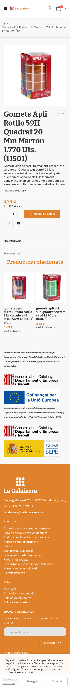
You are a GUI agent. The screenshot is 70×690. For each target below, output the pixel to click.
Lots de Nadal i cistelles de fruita (25, 533)
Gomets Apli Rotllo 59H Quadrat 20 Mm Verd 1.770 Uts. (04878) (51, 314)
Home (3, 23)
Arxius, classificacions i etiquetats (26, 537)
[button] (63, 104)
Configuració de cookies (10, 681)
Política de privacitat (18, 598)
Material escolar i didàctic (21, 568)
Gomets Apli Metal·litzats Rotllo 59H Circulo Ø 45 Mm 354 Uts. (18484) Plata (18, 315)
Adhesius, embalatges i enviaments (27, 528)
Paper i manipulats (16, 559)
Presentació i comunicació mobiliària (28, 564)
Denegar (32, 681)
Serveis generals (14, 573)
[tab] (35, 241)
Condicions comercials (19, 593)
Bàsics (8, 546)
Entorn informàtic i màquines (23, 555)
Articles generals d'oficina (21, 542)
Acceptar (57, 681)
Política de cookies (16, 602)
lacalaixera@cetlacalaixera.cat (24, 512)
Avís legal (10, 589)
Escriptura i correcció (18, 551)
